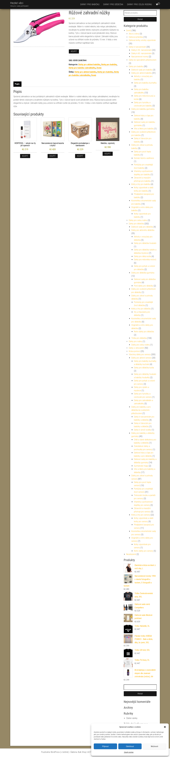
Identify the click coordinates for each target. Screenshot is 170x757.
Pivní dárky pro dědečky (143, 286)
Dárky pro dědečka (113, 4)
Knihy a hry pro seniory (140, 515)
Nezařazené (131, 554)
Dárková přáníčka (136, 37)
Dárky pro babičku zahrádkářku (82, 68)
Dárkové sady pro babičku (141, 70)
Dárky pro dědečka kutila (144, 367)
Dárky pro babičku (90, 4)
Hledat (140, 19)
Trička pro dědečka (139, 338)
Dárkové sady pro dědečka (142, 227)
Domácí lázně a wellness (144, 158)
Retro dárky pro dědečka (144, 331)
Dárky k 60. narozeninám (141, 53)
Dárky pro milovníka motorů (145, 259)
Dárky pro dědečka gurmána (142, 273)
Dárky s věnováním (136, 348)
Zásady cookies (129, 752)
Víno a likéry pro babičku (144, 128)
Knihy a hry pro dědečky (141, 308)
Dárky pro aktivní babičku (89, 64)
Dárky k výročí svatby (142, 430)
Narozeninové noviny (139, 56)
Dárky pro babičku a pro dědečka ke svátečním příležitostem (141, 410)
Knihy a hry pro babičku (140, 184)
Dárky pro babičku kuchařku (145, 83)
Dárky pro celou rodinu (139, 4)
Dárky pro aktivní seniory (141, 358)
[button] (165, 727)
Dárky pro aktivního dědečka (142, 230)
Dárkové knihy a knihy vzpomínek (142, 40)
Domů (99, 68)
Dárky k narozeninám (137, 47)
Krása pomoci (134, 351)
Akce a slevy (134, 33)
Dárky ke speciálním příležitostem (142, 60)
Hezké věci (16, 3)
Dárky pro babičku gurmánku (143, 109)
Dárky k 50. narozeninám (141, 50)
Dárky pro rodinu (135, 341)
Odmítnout (130, 746)
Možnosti (154, 746)
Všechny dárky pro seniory (140, 354)
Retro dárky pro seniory (143, 551)
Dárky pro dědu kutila (142, 256)
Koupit (74, 51)
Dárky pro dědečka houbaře (145, 243)
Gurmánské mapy (141, 466)
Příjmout (105, 746)
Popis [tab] (17, 84)
